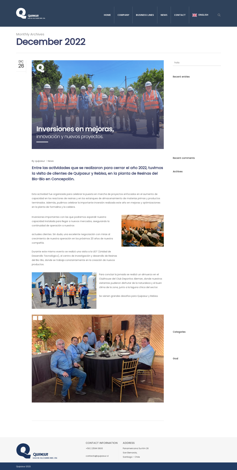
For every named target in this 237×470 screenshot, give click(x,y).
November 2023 (182, 217)
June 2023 (178, 228)
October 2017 (180, 318)
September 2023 (182, 223)
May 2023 (178, 234)
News (51, 161)
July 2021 (178, 262)
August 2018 (179, 301)
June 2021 (178, 267)
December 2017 (182, 312)
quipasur (40, 161)
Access (177, 365)
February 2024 (181, 212)
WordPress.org (181, 382)
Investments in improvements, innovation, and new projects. (96, 155)
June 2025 (178, 195)
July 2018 (178, 307)
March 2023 (179, 240)
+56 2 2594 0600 (94, 448)
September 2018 (182, 295)
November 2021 (181, 256)
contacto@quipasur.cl (97, 456)
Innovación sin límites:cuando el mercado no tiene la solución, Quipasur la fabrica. (197, 88)
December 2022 (182, 245)
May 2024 (178, 206)
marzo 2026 (179, 178)
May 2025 (178, 200)
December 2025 (182, 184)
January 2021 (180, 290)
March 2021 (179, 279)
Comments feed (182, 376)
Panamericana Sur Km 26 (136, 448)
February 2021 (180, 284)
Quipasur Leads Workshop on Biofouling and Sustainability (195, 128)
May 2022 (178, 251)
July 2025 (178, 189)
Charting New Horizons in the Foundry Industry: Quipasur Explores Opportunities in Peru (196, 140)
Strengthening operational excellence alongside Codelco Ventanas (194, 118)
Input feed (179, 371)
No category (180, 345)
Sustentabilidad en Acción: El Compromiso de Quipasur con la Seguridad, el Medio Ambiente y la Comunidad (192, 104)
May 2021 (178, 273)
